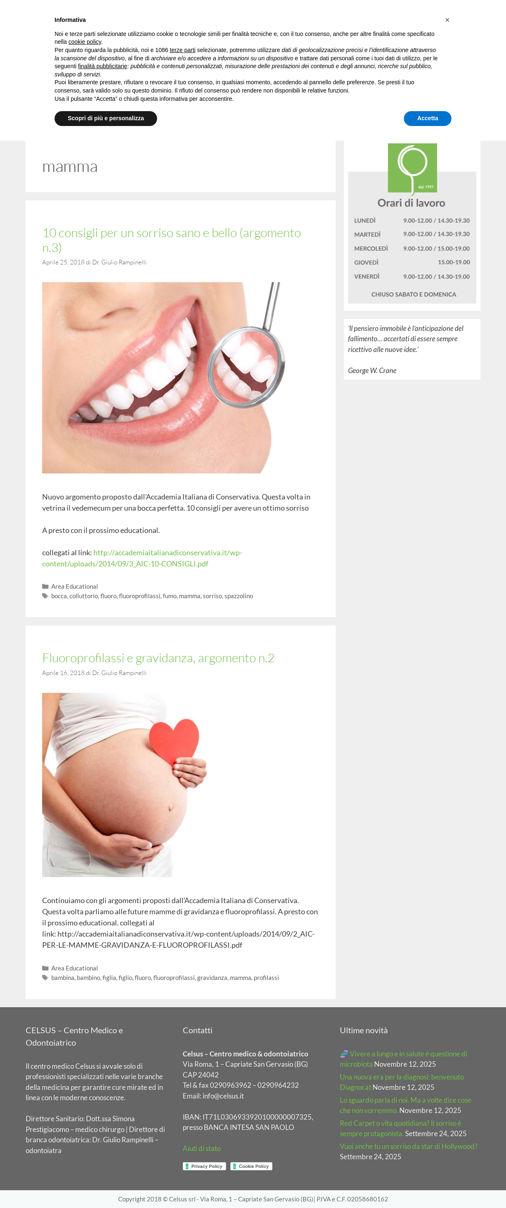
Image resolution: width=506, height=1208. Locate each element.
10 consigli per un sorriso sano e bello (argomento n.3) (171, 240)
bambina (62, 977)
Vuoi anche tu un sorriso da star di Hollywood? (408, 1146)
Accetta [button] (427, 118)
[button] (447, 19)
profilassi (266, 977)
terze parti (183, 50)
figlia (109, 977)
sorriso (212, 595)
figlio (125, 977)
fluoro (108, 595)
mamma (189, 595)
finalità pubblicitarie (102, 66)
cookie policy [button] (84, 41)
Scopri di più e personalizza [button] (106, 118)
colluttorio (83, 595)
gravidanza (212, 977)
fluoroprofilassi (139, 595)
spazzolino (238, 595)
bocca (59, 595)
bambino (88, 977)
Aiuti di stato (202, 1148)
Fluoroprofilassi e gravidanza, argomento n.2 (158, 657)
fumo (170, 595)
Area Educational (74, 586)
